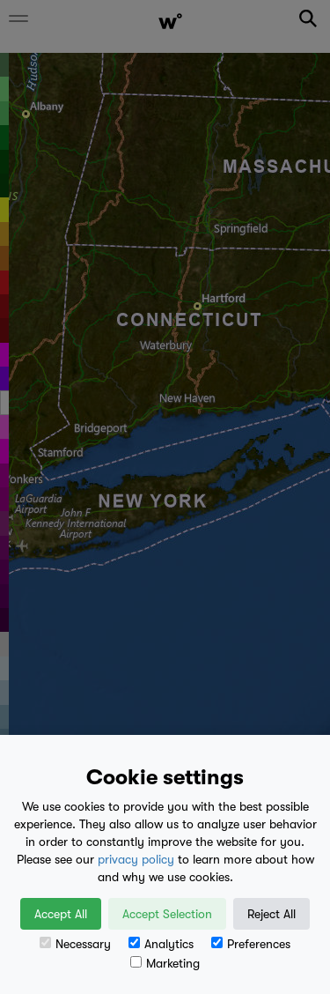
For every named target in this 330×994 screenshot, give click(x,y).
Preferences (250, 944)
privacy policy (136, 859)
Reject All (271, 914)
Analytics (161, 944)
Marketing (165, 963)
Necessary (75, 944)
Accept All (60, 914)
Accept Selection (167, 914)
